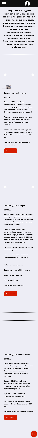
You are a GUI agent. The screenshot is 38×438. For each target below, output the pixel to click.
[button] (10, 150)
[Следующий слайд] (33, 74)
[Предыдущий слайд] (5, 74)
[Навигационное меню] (4, 3)
